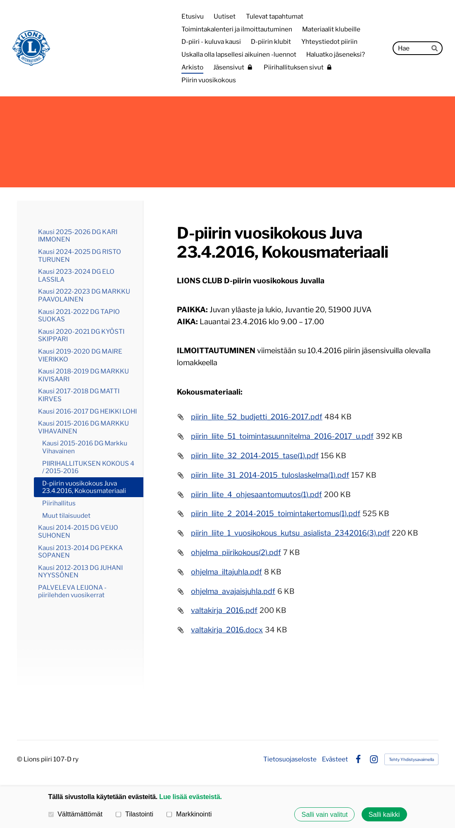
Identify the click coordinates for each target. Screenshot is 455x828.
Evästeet (335, 759)
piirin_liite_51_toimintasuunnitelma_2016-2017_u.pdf (282, 436)
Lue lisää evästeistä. (190, 796)
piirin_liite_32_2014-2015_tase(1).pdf (255, 455)
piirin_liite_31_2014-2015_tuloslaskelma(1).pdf (270, 475)
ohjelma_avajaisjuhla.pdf (233, 591)
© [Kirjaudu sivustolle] (20, 759)
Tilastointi (134, 814)
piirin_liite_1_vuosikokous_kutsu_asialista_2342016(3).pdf (290, 533)
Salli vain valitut (325, 814)
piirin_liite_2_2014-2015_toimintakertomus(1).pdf (275, 513)
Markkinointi (189, 814)
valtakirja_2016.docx (227, 629)
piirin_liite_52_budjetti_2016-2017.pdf (256, 416)
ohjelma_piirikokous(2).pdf (236, 552)
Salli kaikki (384, 814)
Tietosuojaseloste (290, 759)
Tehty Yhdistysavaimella (411, 759)
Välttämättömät (75, 814)
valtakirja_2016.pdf (224, 610)
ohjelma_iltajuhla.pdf (226, 571)
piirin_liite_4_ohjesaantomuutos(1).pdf (256, 494)
